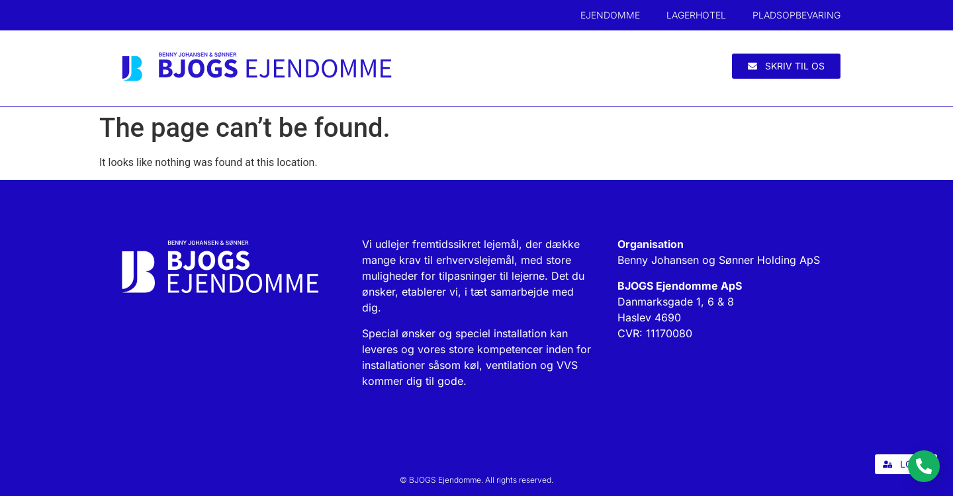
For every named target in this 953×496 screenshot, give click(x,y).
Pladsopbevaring (796, 15)
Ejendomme (610, 15)
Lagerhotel (696, 15)
